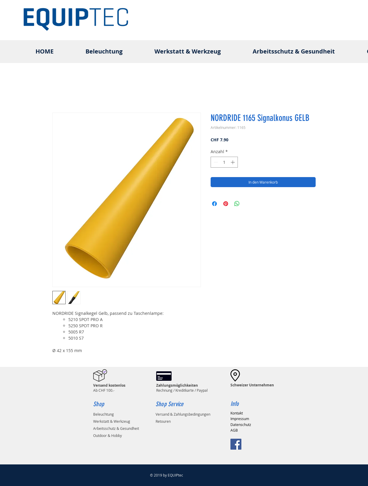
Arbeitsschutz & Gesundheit (116, 428)
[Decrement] (215, 162)
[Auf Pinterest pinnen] (225, 203)
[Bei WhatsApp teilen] (237, 203)
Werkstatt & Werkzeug (111, 421)
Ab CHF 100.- (109, 388)
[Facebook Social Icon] (235, 444)
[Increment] (233, 162)
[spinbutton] (224, 162)
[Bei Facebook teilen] (214, 203)
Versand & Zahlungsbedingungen (183, 414)
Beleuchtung (103, 414)
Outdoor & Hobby (107, 435)
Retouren (163, 421)
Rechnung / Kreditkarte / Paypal (182, 388)
